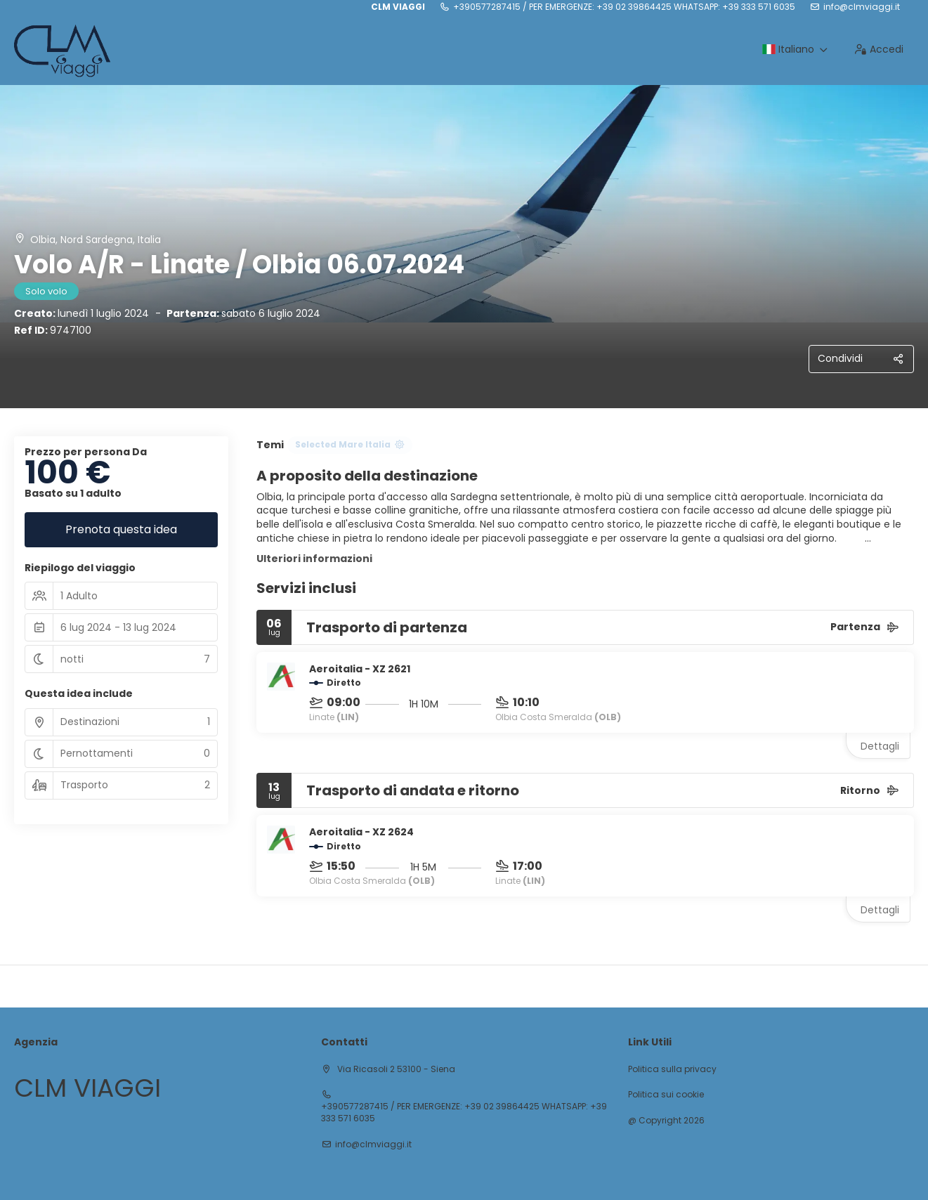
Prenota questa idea (121, 529)
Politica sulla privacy (672, 1069)
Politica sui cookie (666, 1094)
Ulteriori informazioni (314, 559)
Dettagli (880, 746)
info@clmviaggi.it (861, 7)
